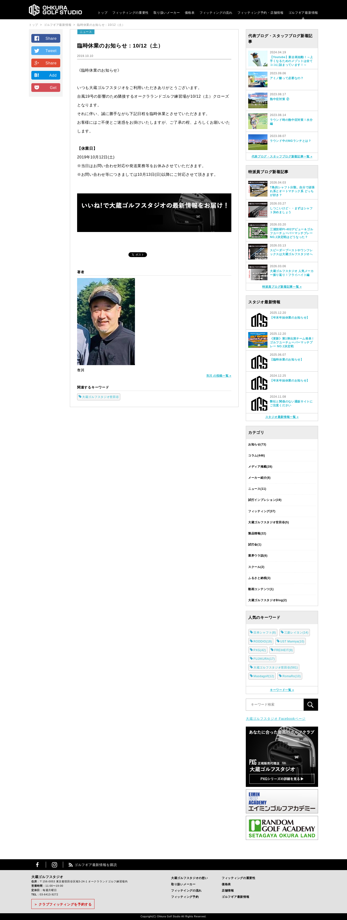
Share (51, 38)
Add (53, 75)
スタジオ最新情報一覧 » (282, 417)
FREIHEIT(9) (283, 650)
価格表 (190, 12)
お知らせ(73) (257, 444)
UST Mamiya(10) (292, 641)
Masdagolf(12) (264, 676)
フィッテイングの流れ (186, 890)
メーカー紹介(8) (259, 477)
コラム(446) (256, 455)
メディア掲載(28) (260, 466)
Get (53, 88)
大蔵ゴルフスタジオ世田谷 (100, 397)
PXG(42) (260, 650)
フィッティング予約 (260, 12)
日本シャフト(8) (265, 632)
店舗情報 (228, 890)
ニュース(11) (257, 489)
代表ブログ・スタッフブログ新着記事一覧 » (282, 156)
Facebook (37, 865)
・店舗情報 (275, 12)
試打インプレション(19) (264, 500)
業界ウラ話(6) (257, 555)
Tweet (51, 51)
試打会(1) (254, 544)
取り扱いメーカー (166, 12)
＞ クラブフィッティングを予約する (63, 904)
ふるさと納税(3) (259, 578)
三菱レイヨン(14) (296, 632)
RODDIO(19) (263, 641)
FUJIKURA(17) (264, 659)
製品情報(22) (257, 533)
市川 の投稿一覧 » (218, 375)
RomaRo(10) (291, 676)
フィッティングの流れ (216, 12)
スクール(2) (256, 567)
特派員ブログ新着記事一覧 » (282, 286)
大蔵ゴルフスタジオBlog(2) (267, 600)
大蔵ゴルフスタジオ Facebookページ (276, 719)
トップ (102, 12)
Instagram (54, 865)
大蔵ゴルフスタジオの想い (189, 878)
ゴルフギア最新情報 (303, 12)
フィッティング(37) (261, 511)
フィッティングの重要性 (130, 12)
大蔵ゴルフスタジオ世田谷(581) (276, 667)
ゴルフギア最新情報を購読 (95, 865)
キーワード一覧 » (282, 690)
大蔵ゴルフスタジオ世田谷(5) (268, 522)
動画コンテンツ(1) (261, 589)
